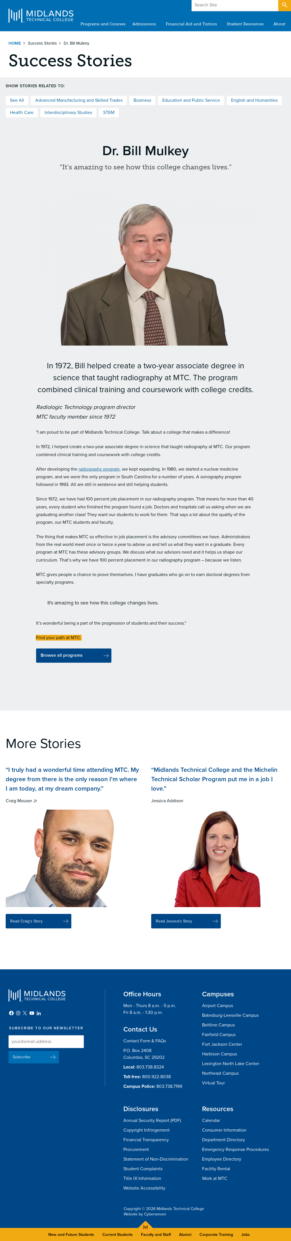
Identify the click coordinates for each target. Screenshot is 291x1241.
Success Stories (42, 43)
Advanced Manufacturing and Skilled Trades (78, 100)
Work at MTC (214, 1178)
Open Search (284, 5)
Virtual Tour (213, 1083)
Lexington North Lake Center (230, 1064)
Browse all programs (62, 655)
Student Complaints (143, 1169)
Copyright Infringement (146, 1130)
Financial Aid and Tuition (191, 24)
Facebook (11, 1013)
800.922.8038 (156, 1077)
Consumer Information (224, 1130)
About (279, 24)
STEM (109, 112)
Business (142, 100)
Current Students (117, 1234)
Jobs (245, 1234)
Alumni (185, 1234)
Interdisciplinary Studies (68, 112)
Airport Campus (217, 1006)
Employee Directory (221, 1159)
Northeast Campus (220, 1073)
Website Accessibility (144, 1188)
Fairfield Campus (219, 1035)
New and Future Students (71, 1234)
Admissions (144, 24)
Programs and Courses (103, 24)
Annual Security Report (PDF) (152, 1120)
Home (15, 43)
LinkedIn (38, 1013)
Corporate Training (216, 1234)
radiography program (99, 469)
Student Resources (245, 24)
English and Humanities (254, 100)
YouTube (32, 1013)
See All (17, 100)
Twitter (25, 1013)
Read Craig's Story (26, 924)
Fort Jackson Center (222, 1044)
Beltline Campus (218, 1025)
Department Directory (223, 1140)
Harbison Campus (219, 1054)
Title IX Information (142, 1178)
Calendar (211, 1120)
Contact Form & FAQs (144, 1041)
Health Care (22, 112)
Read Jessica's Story (174, 924)
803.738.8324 (150, 1067)
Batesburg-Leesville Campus (230, 1015)
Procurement (136, 1149)
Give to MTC (229, 5)
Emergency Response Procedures (235, 1149)
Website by (145, 1214)
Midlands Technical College (41, 15)
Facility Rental (216, 1169)
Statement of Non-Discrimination (155, 1159)
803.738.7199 (169, 1086)
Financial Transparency (146, 1140)
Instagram (18, 1013)
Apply (263, 5)
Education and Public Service (191, 100)
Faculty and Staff (156, 1234)
